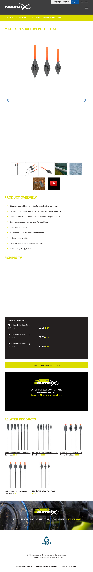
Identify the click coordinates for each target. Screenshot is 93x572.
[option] (46, 96)
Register (84, 2)
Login (74, 2)
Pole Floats (24, 17)
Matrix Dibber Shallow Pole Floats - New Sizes (71, 454)
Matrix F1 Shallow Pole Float (43, 491)
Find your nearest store (47, 365)
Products (9, 17)
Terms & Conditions (23, 566)
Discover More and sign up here (46, 395)
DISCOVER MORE (73, 519)
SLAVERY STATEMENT (70, 566)
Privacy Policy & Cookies (47, 566)
